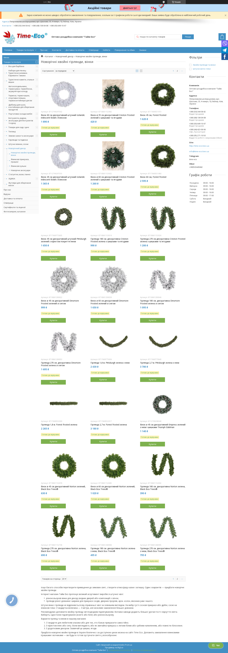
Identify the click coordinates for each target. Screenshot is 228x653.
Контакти (56, 50)
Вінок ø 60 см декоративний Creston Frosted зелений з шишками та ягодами (112, 178)
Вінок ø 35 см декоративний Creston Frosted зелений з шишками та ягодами (112, 116)
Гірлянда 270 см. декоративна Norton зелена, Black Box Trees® (63, 549)
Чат (216, 645)
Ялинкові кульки (18, 166)
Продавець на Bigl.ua (114, 647)
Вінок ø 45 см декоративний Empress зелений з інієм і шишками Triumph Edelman (162, 426)
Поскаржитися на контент (119, 650)
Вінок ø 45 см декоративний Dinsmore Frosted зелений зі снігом (60, 302)
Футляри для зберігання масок (19, 184)
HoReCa (106, 50)
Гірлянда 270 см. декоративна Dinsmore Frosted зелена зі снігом (61, 364)
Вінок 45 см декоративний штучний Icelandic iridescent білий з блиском (63, 178)
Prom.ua (128, 645)
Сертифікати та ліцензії (14, 207)
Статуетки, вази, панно (19, 174)
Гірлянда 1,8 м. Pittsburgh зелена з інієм (110, 362)
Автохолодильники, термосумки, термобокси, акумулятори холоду (20, 89)
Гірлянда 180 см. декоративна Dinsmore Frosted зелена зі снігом (160, 302)
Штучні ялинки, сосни (18, 144)
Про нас (44, 50)
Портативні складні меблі (20, 113)
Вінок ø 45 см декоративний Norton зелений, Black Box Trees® (63, 487)
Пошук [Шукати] (188, 37)
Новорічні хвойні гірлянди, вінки (23, 153)
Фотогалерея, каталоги (14, 211)
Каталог (49, 56)
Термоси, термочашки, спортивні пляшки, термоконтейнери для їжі (20, 98)
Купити (53, 134)
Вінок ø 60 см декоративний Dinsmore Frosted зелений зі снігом (109, 302)
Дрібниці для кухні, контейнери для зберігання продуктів (21, 107)
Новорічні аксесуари (20, 170)
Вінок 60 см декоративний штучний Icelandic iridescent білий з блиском (63, 116)
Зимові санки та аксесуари (20, 135)
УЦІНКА (11, 178)
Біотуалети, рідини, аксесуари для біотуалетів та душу (20, 120)
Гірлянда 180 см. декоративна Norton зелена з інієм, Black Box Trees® (113, 549)
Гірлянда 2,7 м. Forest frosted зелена (109, 424)
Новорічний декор (17, 148)
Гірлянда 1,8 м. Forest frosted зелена (59, 424)
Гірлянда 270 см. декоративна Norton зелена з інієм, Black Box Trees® (162, 549)
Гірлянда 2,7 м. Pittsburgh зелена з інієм (159, 362)
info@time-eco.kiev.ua (199, 151)
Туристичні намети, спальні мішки (21, 80)
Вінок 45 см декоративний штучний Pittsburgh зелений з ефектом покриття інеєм (63, 240)
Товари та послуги (25, 50)
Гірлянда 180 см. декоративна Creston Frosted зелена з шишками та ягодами (110, 240)
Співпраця (93, 50)
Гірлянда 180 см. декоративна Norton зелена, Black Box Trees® (162, 487)
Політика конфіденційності (144, 650)
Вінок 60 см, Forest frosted (153, 177)
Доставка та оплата (75, 50)
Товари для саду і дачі (18, 127)
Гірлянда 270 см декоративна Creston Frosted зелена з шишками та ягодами (162, 240)
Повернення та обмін (125, 50)
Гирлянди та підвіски (18, 140)
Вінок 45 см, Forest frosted (153, 115)
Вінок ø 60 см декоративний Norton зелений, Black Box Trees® (113, 487)
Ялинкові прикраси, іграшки (20, 160)
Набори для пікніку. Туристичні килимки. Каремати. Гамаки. (17, 73)
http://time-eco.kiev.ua (199, 146)
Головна (8, 50)
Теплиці (12, 131)
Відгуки (7, 194)
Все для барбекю (16, 66)
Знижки (142, 50)
